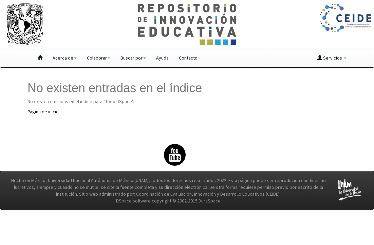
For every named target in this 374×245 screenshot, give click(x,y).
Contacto (188, 58)
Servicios (332, 58)
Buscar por (133, 58)
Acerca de (65, 58)
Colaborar (98, 58)
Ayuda (162, 58)
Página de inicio (43, 112)
